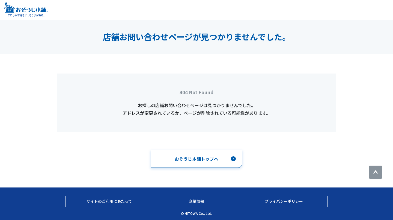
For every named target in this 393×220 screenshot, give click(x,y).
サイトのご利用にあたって (109, 201)
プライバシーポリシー (284, 201)
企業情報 (196, 201)
